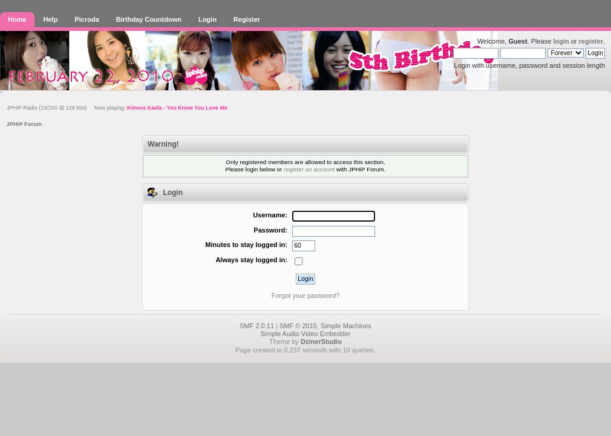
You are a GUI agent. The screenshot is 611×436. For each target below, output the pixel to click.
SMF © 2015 (298, 325)
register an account (309, 169)
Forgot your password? (306, 295)
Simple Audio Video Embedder (305, 333)
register (591, 41)
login (561, 41)
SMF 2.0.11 (257, 325)
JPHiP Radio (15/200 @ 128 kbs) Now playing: (117, 108)
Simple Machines (346, 325)
